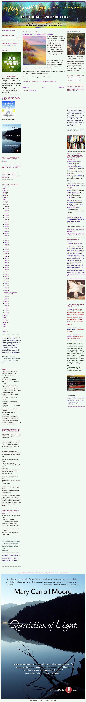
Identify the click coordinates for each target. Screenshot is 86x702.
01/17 (6, 308)
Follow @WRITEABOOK (8, 30)
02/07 (6, 303)
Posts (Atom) (32, 90)
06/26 (6, 253)
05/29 (6, 263)
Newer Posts (26, 87)
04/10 (6, 278)
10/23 (6, 222)
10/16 (6, 224)
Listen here (4, 169)
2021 (4, 193)
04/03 (6, 281)
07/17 (6, 247)
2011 (4, 324)
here (5, 161)
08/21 (6, 240)
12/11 (6, 206)
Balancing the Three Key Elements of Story (38, 34)
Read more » (26, 78)
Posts (70, 77)
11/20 (6, 213)
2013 (4, 320)
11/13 (6, 215)
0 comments (52, 81)
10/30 (6, 220)
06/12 (6, 258)
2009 (4, 329)
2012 (4, 322)
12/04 (6, 208)
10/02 (6, 229)
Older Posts (62, 87)
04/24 (6, 274)
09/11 (6, 235)
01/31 (6, 305)
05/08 (6, 269)
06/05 (6, 260)
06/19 (6, 256)
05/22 (6, 265)
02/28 (6, 296)
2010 (4, 326)
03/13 (6, 288)
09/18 (6, 233)
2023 (4, 188)
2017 (4, 202)
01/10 (6, 310)
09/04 (6, 238)
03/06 (6, 290)
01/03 (6, 312)
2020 (4, 195)
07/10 (6, 249)
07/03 (6, 251)
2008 (4, 331)
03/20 (6, 285)
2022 (4, 190)
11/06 (6, 217)
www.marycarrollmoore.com (9, 45)
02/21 (6, 299)
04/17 (6, 276)
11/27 (6, 210)
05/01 (6, 272)
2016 (4, 204)
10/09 (6, 226)
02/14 (6, 301)
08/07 (6, 244)
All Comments (72, 80)
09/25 (6, 231)
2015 (4, 315)
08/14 (6, 242)
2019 (4, 197)
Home (43, 87)
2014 (4, 317)
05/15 (6, 267)
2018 (4, 199)
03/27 (6, 283)
